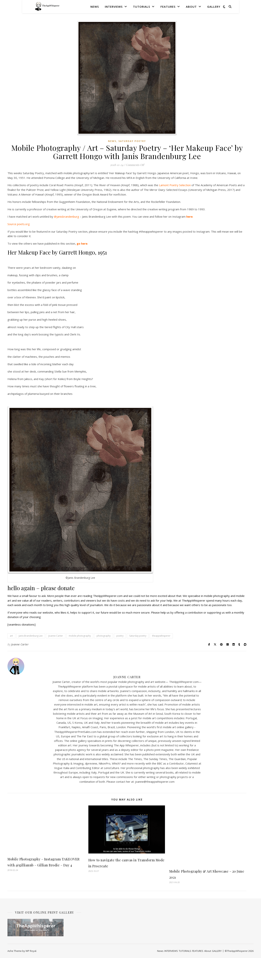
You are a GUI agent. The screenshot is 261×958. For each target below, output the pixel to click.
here (189, 216)
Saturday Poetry (132, 141)
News (94, 6)
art (11, 635)
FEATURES (167, 6)
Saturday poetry (137, 635)
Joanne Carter (55, 635)
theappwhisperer (161, 635)
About (191, 6)
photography (104, 635)
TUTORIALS (141, 6)
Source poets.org (18, 224)
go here (82, 243)
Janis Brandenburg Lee (31, 635)
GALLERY (213, 6)
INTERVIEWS (114, 6)
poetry (119, 635)
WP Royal (31, 951)
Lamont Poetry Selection (175, 185)
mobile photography (80, 635)
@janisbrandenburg (66, 216)
